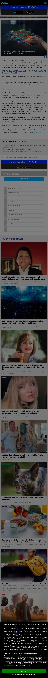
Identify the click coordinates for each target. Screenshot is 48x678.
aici (34, 643)
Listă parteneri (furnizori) (10, 667)
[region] (24, 650)
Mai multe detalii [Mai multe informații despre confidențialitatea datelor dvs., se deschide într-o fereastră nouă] (13, 632)
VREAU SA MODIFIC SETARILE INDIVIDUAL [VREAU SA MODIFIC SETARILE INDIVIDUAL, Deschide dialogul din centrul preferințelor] (24, 675)
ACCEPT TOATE (24, 671)
